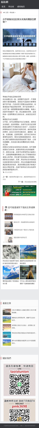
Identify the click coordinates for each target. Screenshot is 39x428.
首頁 (3, 7)
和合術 (11, 7)
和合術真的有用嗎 (30, 182)
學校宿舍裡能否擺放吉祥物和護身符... (24, 354)
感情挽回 (21, 7)
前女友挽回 (8, 172)
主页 (6, 12)
